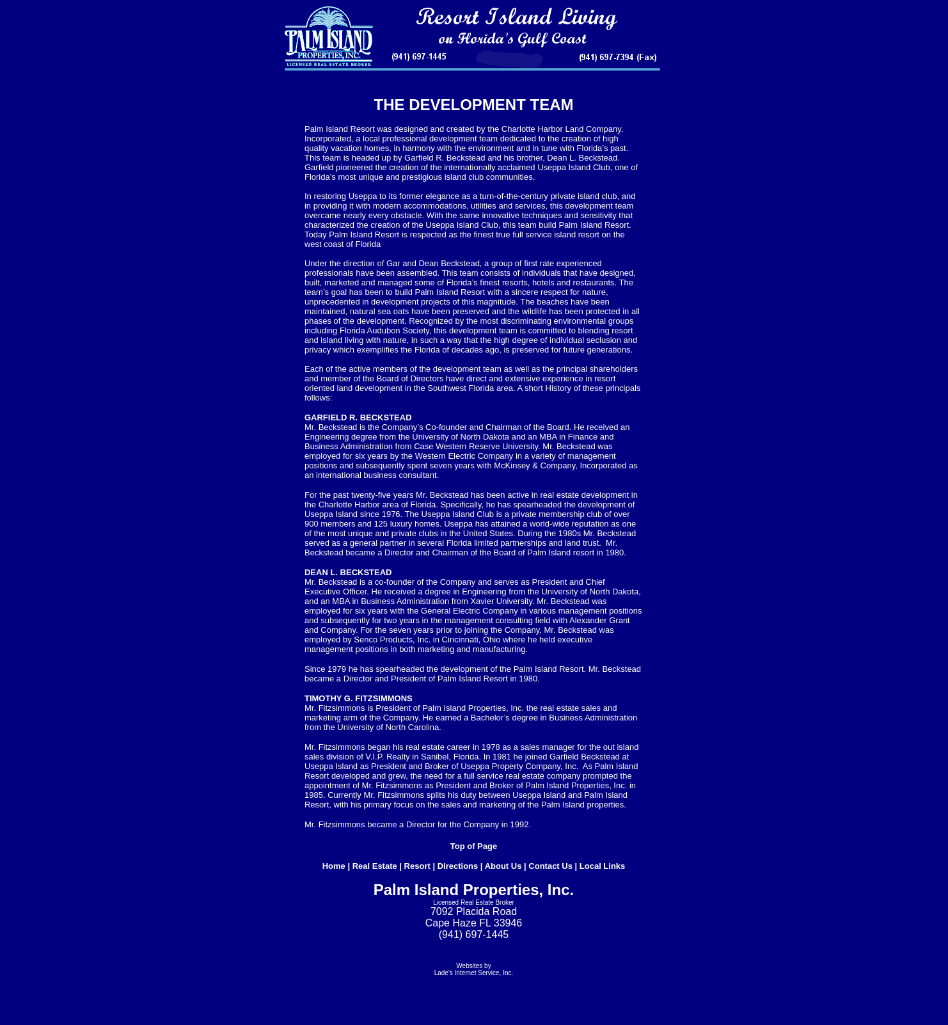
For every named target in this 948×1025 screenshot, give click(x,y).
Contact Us (550, 866)
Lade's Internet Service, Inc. (474, 972)
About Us (503, 866)
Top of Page (473, 846)
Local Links (603, 866)
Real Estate (374, 866)
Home (333, 866)
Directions (458, 866)
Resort (417, 866)
